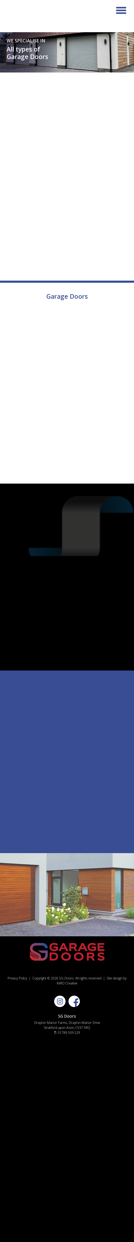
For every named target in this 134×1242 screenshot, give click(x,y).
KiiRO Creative (67, 983)
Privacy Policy (17, 978)
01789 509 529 (69, 1032)
